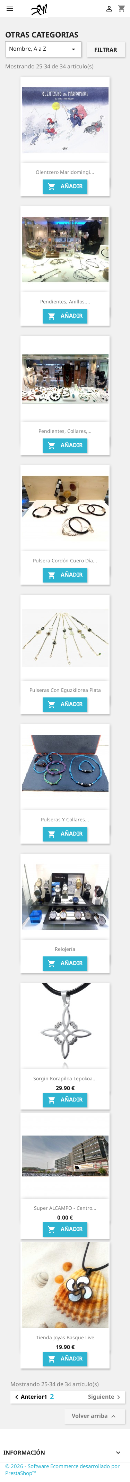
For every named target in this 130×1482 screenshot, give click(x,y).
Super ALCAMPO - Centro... (65, 1208)
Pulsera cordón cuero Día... (65, 560)
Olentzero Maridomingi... (65, 172)
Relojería (65, 949)
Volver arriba (95, 1416)
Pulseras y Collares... (65, 819)
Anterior (28, 1397)
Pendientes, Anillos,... (65, 301)
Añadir (65, 186)
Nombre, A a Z (43, 49)
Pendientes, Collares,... (65, 431)
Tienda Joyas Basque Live (65, 1337)
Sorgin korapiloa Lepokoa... (65, 1078)
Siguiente (105, 1397)
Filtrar (105, 49)
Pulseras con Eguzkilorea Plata (65, 690)
